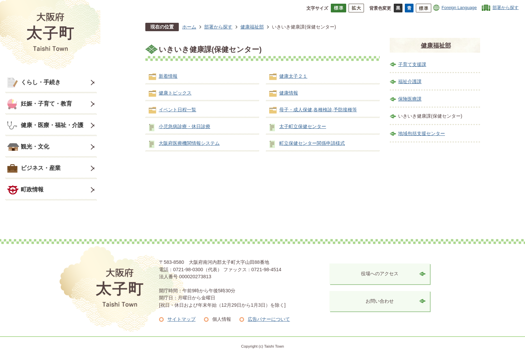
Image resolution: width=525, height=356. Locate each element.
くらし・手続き (41, 82)
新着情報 (168, 76)
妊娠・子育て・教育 (46, 103)
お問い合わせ (380, 301)
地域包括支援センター (421, 133)
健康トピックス (175, 93)
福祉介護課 (410, 81)
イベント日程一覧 (177, 109)
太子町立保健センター (302, 126)
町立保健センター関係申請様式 (312, 143)
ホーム (189, 26)
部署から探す (506, 7)
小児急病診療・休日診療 (184, 126)
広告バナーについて (269, 319)
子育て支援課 (412, 64)
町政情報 (32, 189)
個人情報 (221, 319)
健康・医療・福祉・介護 (52, 125)
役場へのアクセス (379, 273)
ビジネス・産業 (41, 168)
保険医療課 (410, 99)
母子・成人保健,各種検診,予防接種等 (318, 109)
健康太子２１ (293, 76)
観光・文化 (35, 146)
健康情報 (288, 93)
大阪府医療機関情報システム (189, 143)
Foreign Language (459, 7)
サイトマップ (181, 319)
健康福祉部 (252, 26)
